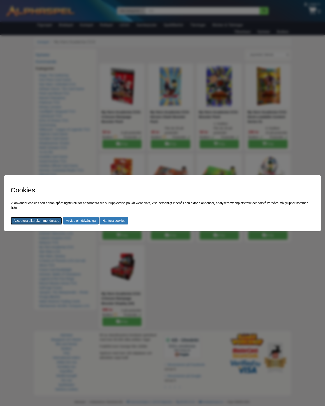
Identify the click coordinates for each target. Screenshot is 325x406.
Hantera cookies (113, 220)
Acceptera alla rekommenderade (36, 220)
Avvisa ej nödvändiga (81, 220)
